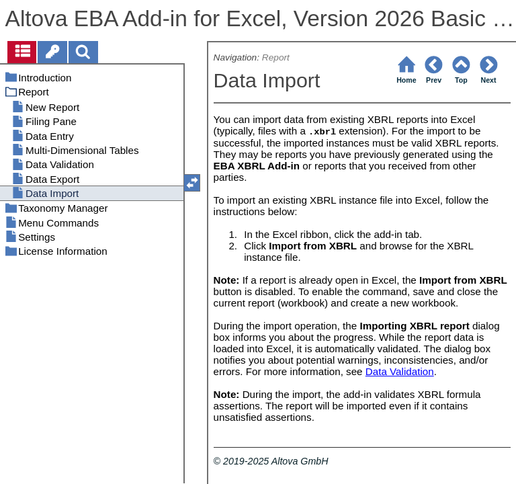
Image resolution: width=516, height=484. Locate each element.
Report (276, 57)
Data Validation (400, 371)
